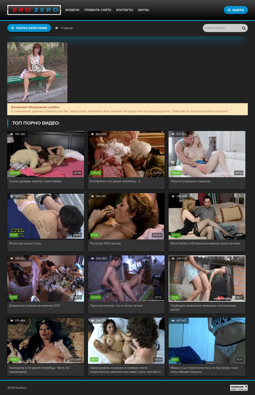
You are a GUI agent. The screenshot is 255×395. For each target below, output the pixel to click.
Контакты (124, 10)
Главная (67, 28)
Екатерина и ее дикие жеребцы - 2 (115, 181)
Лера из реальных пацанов (190, 181)
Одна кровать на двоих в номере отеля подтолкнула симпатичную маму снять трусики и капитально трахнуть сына (125, 370)
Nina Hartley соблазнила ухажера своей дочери (205, 243)
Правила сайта (97, 10)
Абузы (143, 10)
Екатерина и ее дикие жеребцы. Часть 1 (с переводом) (39, 370)
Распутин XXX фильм (105, 243)
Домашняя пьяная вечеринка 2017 (34, 306)
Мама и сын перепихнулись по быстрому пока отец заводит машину (204, 370)
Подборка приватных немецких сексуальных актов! (203, 308)
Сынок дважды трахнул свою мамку (35, 181)
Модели (72, 10)
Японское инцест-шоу (25, 243)
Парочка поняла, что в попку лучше (116, 306)
